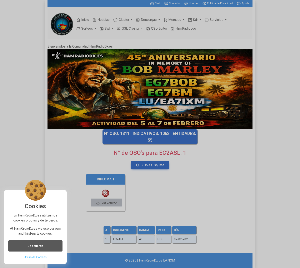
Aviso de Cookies (35, 257)
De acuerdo (36, 246)
